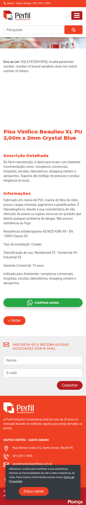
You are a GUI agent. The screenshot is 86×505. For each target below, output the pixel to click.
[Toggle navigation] (77, 15)
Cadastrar (70, 385)
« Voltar (14, 320)
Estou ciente (34, 491)
